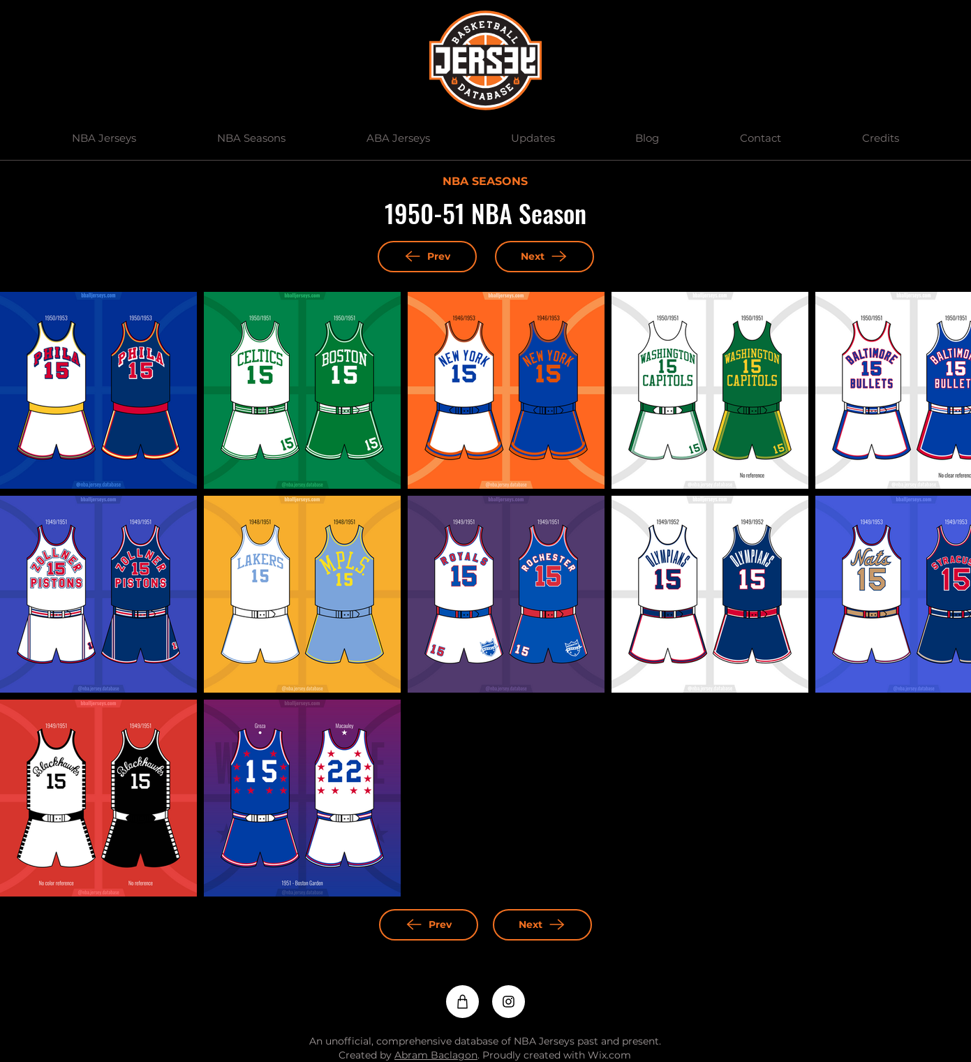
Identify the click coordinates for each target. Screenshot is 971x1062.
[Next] (544, 256)
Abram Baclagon (435, 1055)
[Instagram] (508, 1001)
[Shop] (462, 1001)
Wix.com (609, 1055)
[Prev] (427, 256)
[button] (104, 138)
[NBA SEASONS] (485, 182)
